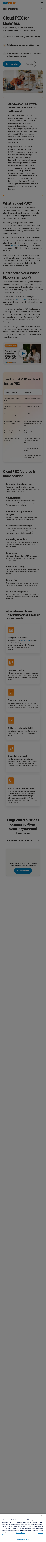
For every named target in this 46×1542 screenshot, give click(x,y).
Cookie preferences (23, 1539)
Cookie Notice (20, 1533)
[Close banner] (41, 1516)
